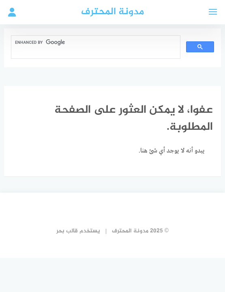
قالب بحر (67, 231)
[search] (95, 42)
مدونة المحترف (112, 12)
